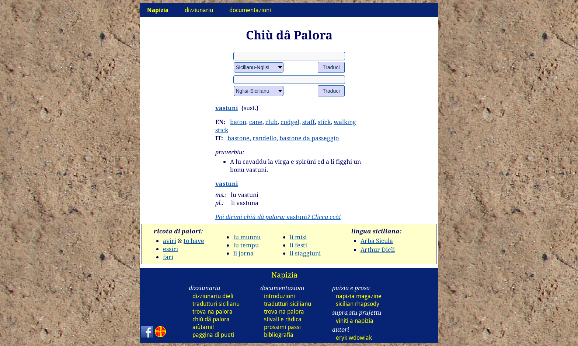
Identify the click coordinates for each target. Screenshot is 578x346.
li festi (298, 245)
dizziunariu (199, 10)
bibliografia (278, 334)
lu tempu (246, 245)
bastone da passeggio (309, 138)
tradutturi (216, 303)
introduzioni (279, 296)
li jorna (243, 253)
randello (264, 138)
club (271, 122)
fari (168, 257)
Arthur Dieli (378, 250)
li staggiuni (305, 253)
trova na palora (212, 311)
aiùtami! (203, 327)
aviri (169, 241)
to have (194, 241)
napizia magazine (359, 296)
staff (308, 122)
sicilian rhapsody (357, 303)
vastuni (226, 108)
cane (255, 122)
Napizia (284, 275)
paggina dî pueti (213, 334)
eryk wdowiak (354, 337)
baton (238, 122)
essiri (170, 249)
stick (324, 122)
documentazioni (250, 10)
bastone (238, 138)
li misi (298, 237)
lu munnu (247, 237)
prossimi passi (282, 327)
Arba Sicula (377, 241)
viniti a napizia (354, 320)
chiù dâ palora (211, 319)
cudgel (290, 122)
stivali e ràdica (283, 319)
